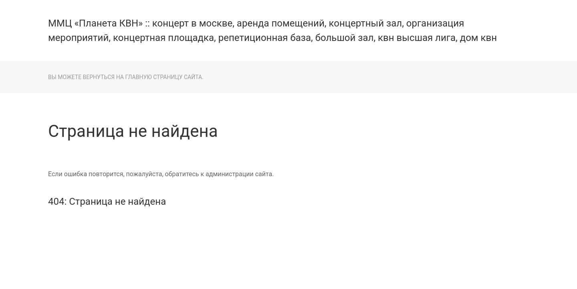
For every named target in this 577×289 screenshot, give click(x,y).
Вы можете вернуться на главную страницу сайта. (126, 77)
